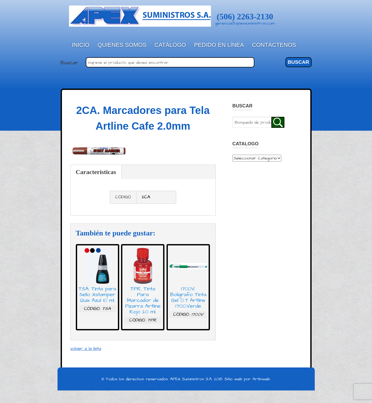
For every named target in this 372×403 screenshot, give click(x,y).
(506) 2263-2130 (245, 16)
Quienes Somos (122, 45)
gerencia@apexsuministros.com (245, 23)
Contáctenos (274, 45)
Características (96, 172)
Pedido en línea (219, 45)
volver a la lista (85, 349)
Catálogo (170, 45)
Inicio (80, 45)
